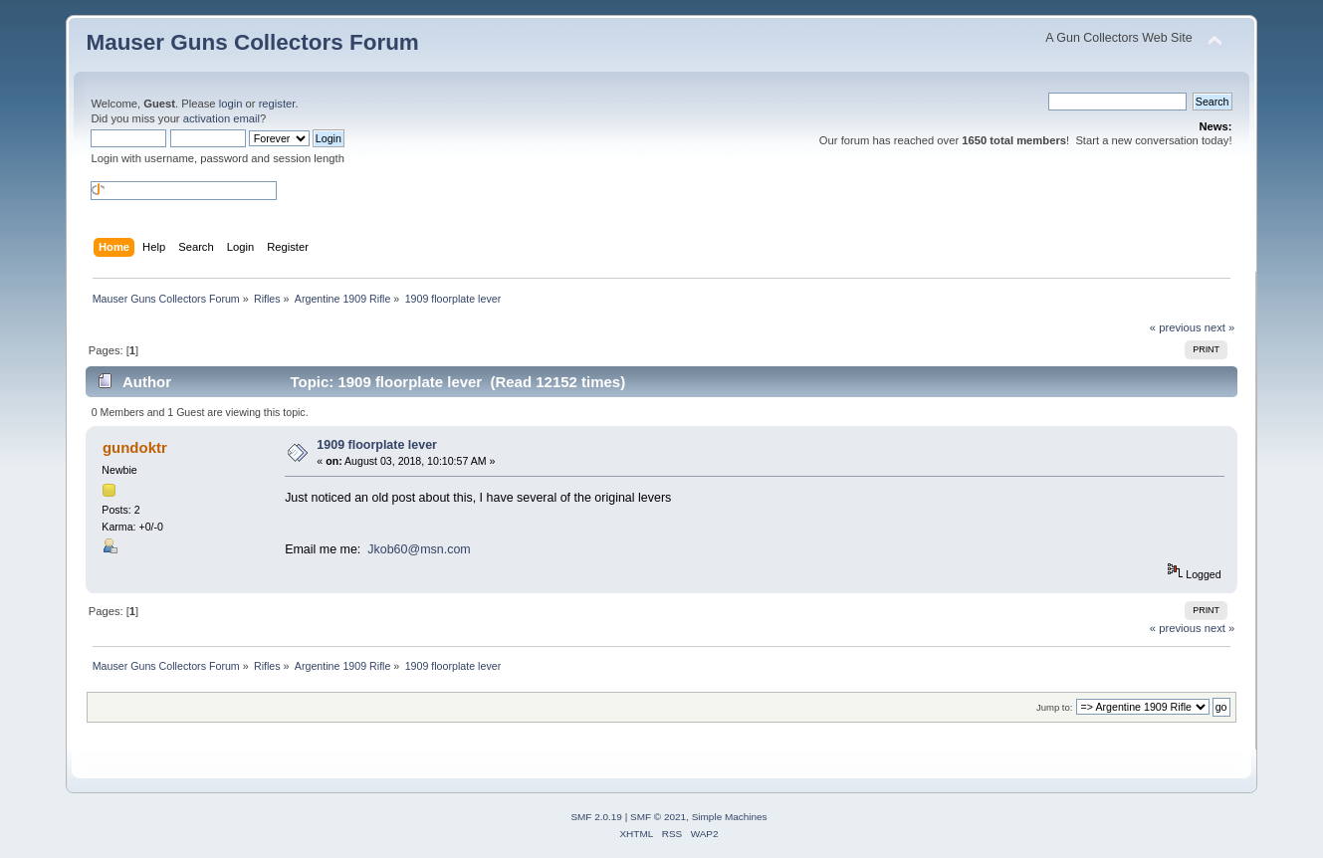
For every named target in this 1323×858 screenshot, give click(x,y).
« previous (1176, 327)
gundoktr (135, 447)
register (277, 103)
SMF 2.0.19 (596, 816)
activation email (221, 118)
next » (1220, 327)
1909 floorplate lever (377, 445)
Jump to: (1054, 707)
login (231, 103)
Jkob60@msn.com (418, 549)
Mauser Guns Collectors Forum (252, 42)
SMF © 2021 (658, 816)
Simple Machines (730, 816)
